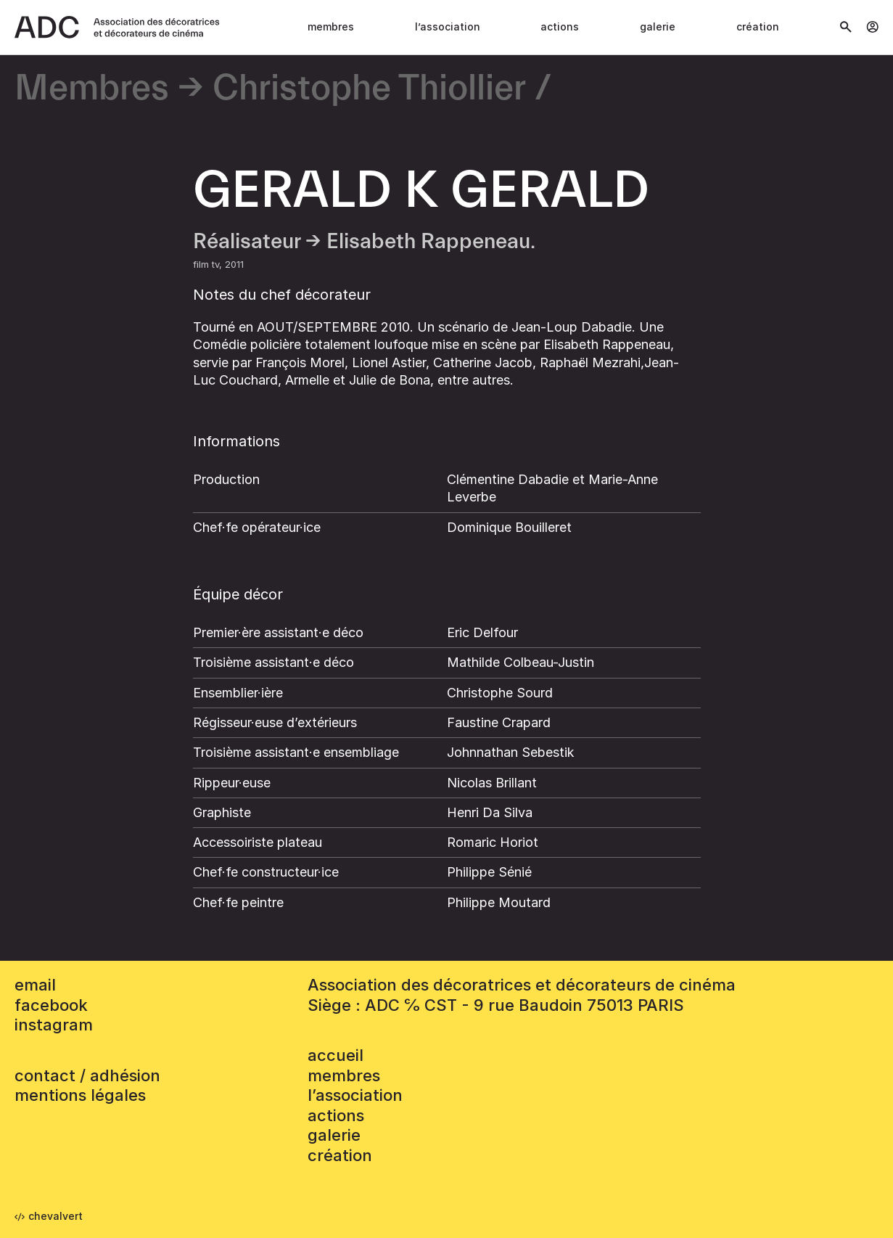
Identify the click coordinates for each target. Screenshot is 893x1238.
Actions (559, 26)
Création (757, 26)
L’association (447, 26)
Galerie (657, 26)
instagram (54, 1024)
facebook (51, 1005)
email (35, 984)
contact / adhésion (87, 1075)
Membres (331, 26)
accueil (335, 1055)
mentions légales (80, 1095)
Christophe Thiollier (369, 89)
